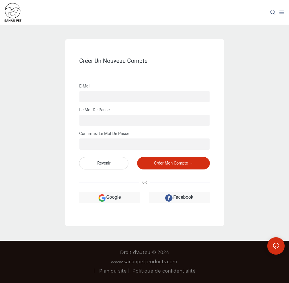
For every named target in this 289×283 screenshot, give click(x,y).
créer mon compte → (173, 163)
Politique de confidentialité (164, 271)
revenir (103, 163)
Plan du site (113, 271)
